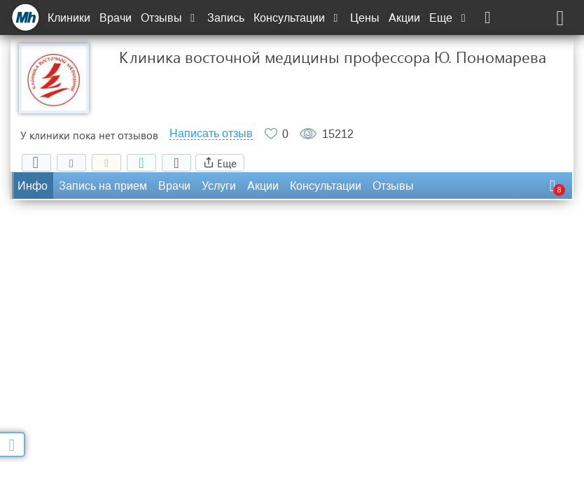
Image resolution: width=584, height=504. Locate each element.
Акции (404, 18)
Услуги (219, 186)
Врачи (115, 18)
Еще (448, 18)
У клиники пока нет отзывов (89, 135)
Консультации (297, 18)
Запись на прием (103, 186)
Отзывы (169, 18)
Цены (365, 18)
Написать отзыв (211, 133)
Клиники (69, 18)
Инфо (33, 186)
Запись (225, 18)
